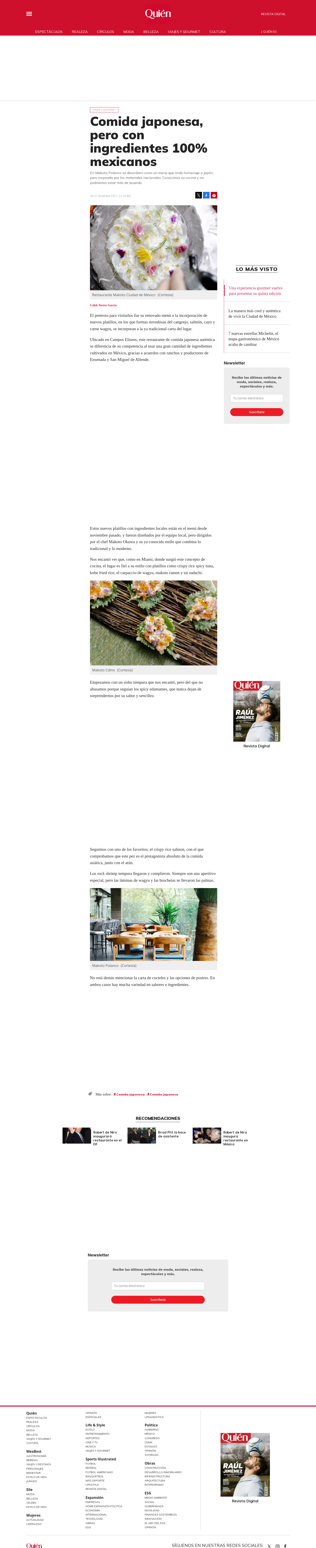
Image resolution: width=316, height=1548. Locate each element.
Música (91, 1446)
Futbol (91, 1463)
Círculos (105, 31)
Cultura (218, 31)
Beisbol (91, 1467)
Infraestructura (157, 1476)
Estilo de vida (36, 1506)
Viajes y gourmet (184, 31)
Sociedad (151, 1454)
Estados (151, 1446)
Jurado (31, 1481)
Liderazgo (34, 1524)
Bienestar (33, 1472)
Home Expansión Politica (104, 1506)
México (150, 1433)
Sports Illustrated (101, 1459)
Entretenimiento (98, 1433)
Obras (90, 1523)
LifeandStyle (154, 1417)
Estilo (90, 1429)
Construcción (155, 1467)
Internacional (96, 1514)
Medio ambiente (156, 1497)
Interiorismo (154, 1484)
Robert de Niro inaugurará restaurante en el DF (106, 1138)
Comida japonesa (130, 1094)
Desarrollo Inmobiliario (163, 1472)
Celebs (31, 1502)
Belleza (151, 31)
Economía (93, 1510)
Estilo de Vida (36, 1477)
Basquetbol (95, 1476)
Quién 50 (269, 32)
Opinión (91, 1413)
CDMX (148, 1442)
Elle (29, 1489)
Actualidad (35, 1519)
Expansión (95, 1497)
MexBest (33, 1451)
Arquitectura (155, 1480)
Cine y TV (92, 1442)
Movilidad (152, 1510)
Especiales (93, 1417)
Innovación (153, 1518)
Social (149, 1502)
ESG (88, 1527)
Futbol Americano (99, 1472)
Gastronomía (36, 1456)
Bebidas (32, 1460)
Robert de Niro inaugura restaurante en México (234, 1138)
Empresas (93, 1502)
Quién (31, 1413)
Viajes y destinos (38, 1464)
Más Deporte (95, 1480)
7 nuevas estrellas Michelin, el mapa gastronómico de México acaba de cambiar (253, 339)
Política (151, 1425)
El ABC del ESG (155, 1523)
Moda (128, 31)
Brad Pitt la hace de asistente (171, 1134)
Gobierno (152, 1429)
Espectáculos (49, 31)
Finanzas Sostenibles (161, 1514)
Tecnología (94, 1518)
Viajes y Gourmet (38, 1438)
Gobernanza (154, 1506)
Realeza (80, 31)
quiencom (281, 1545)
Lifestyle (92, 1484)
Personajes (34, 1468)
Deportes (93, 1438)
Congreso (152, 1438)
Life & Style (95, 1425)
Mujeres (33, 1515)
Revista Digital (273, 14)
